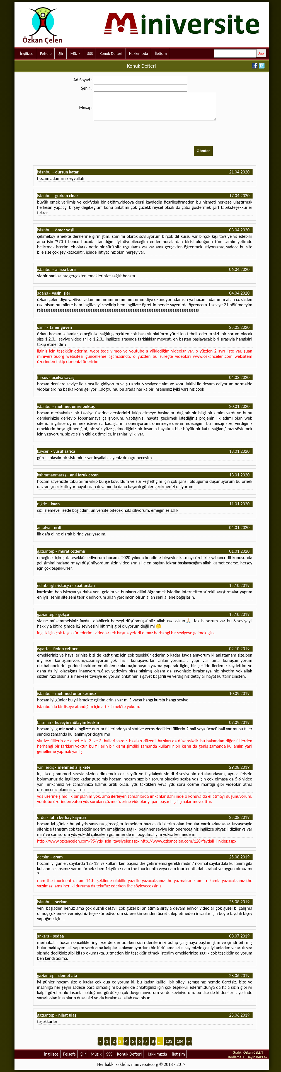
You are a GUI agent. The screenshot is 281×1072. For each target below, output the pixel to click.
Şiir (61, 53)
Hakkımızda (138, 53)
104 (180, 1041)
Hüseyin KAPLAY (255, 1057)
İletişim (161, 53)
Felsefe (46, 53)
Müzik (75, 53)
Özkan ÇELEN (253, 1052)
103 (169, 1041)
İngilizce (26, 53)
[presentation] (136, 134)
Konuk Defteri (111, 53)
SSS (90, 53)
